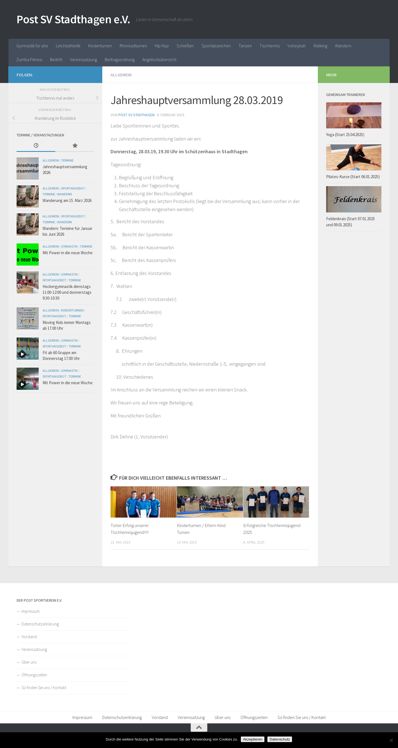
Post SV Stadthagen (136, 114)
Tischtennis (270, 45)
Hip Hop (162, 45)
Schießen (185, 45)
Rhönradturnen (133, 45)
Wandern (343, 45)
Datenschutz (279, 739)
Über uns (29, 662)
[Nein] (391, 740)
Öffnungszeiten (34, 674)
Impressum (31, 611)
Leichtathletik (68, 45)
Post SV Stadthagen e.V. (73, 19)
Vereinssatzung (83, 59)
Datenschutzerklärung (40, 624)
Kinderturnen (100, 45)
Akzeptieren (252, 739)
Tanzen (245, 45)
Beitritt (56, 59)
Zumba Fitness (29, 59)
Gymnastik (69, 246)
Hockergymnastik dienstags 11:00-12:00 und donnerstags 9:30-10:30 (67, 292)
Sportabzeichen (216, 45)
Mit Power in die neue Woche (68, 252)
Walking (320, 45)
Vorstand (29, 636)
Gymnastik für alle (32, 45)
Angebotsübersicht (159, 59)
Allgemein (121, 74)
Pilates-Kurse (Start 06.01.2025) (353, 176)
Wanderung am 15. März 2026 (67, 200)
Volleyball (296, 45)
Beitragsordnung (120, 59)
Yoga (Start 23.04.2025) (345, 134)
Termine (67, 160)
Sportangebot (73, 188)
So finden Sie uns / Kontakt (44, 687)
